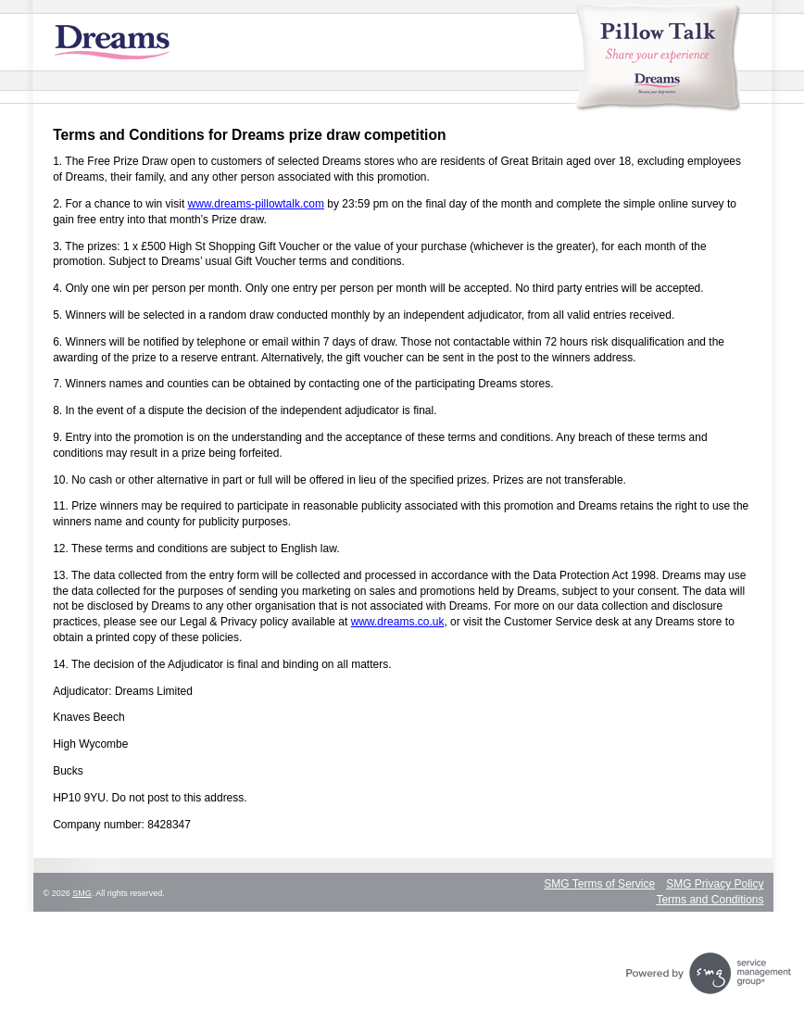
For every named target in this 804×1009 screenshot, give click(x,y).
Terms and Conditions (709, 899)
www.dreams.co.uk (398, 621)
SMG (82, 893)
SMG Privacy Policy (714, 883)
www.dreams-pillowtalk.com (256, 203)
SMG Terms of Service (599, 883)
